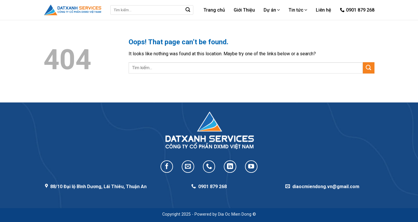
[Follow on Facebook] (167, 166)
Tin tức (298, 10)
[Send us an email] (188, 166)
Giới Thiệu (244, 10)
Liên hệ (323, 10)
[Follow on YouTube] (251, 166)
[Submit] (188, 10)
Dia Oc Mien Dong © (237, 214)
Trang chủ (214, 10)
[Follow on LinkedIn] (230, 166)
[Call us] (209, 166)
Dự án (272, 10)
